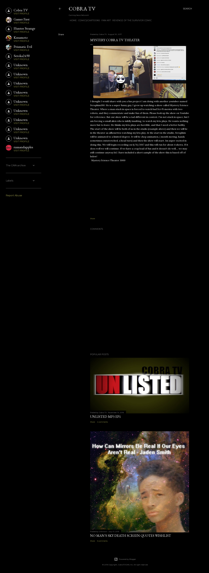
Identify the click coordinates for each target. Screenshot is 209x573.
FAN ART (105, 20)
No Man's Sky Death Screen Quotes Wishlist (130, 535)
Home (72, 20)
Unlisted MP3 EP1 (105, 416)
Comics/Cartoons (88, 20)
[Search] (187, 8)
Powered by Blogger (125, 559)
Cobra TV (82, 8)
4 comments (102, 422)
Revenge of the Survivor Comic (131, 20)
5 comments (102, 541)
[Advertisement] (139, 325)
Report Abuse (14, 195)
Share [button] (61, 34)
